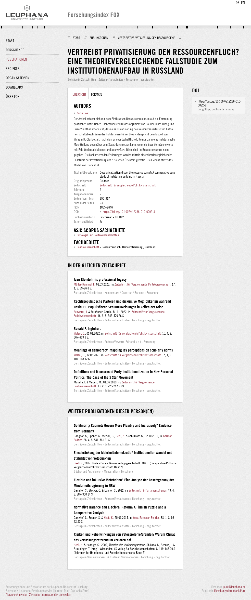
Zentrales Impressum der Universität (50, 595)
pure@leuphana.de (234, 587)
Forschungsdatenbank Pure (229, 591)
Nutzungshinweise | (17, 595)
